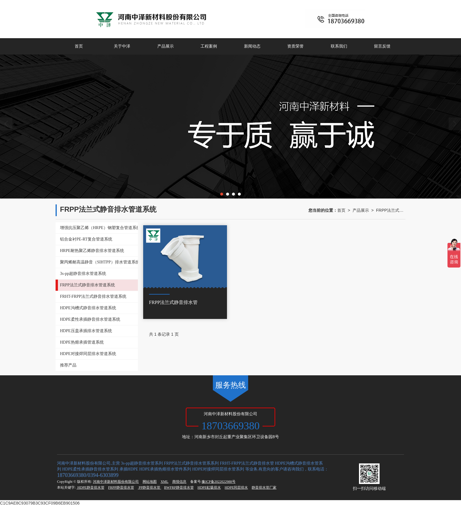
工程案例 (209, 46)
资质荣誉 (295, 46)
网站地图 (150, 482)
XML (164, 482)
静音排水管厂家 (264, 487)
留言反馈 (382, 46)
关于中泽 (122, 46)
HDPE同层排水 (236, 487)
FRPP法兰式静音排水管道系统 (390, 210)
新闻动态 (252, 46)
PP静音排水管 (149, 487)
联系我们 (339, 46)
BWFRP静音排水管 (179, 487)
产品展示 (165, 46)
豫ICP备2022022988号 (218, 482)
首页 (79, 46)
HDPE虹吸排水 (209, 487)
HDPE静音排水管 (90, 487)
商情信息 (179, 482)
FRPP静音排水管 (121, 487)
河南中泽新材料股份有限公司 (116, 482)
